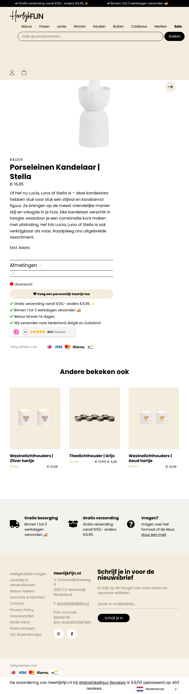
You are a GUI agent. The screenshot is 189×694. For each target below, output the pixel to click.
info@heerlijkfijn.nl (73, 603)
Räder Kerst (20, 622)
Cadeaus (139, 26)
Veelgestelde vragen (28, 573)
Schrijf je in (114, 618)
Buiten (118, 26)
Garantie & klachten (27, 597)
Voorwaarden (22, 616)
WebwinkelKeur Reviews (102, 682)
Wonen (80, 26)
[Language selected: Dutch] (156, 689)
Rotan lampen (22, 628)
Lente (61, 26)
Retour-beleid (22, 591)
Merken (160, 26)
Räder (16, 159)
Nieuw (26, 26)
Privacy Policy (22, 609)
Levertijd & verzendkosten (22, 582)
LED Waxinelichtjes (26, 634)
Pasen (44, 26)
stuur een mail (153, 534)
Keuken (99, 26)
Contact (17, 603)
